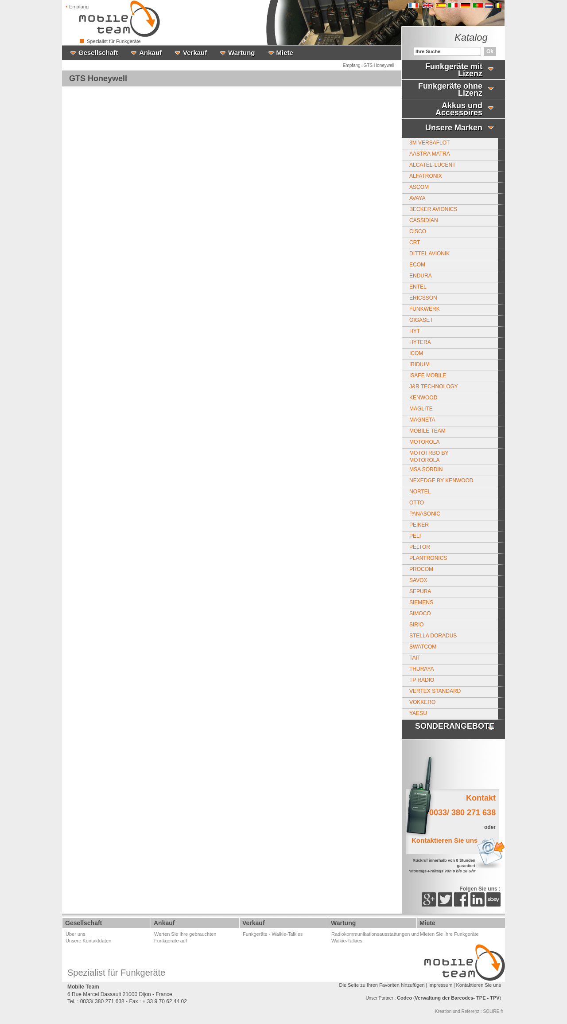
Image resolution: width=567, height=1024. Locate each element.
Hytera (420, 342)
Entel (418, 287)
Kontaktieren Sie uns (478, 985)
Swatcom (422, 647)
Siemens (421, 602)
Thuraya (421, 669)
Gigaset (421, 320)
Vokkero (422, 702)
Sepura (420, 591)
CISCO (417, 231)
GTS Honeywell (379, 65)
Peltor (419, 547)
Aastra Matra (429, 154)
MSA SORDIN (426, 469)
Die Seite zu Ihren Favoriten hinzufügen (382, 985)
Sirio (416, 624)
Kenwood (423, 398)
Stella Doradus (433, 636)
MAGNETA (422, 420)
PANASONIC (424, 514)
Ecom (417, 265)
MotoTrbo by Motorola (428, 456)
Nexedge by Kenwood (441, 480)
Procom (421, 569)
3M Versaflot (429, 143)
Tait (414, 658)
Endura (420, 276)
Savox (418, 580)
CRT (414, 242)
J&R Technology (433, 386)
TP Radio (421, 680)
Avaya (417, 198)
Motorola (424, 442)
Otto (416, 503)
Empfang (77, 6)
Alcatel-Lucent (432, 165)
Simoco (420, 613)
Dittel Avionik (429, 253)
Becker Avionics (433, 209)
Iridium (419, 364)
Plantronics (428, 558)
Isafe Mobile (427, 375)
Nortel (420, 492)
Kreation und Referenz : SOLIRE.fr (469, 1011)
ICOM (416, 353)
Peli (415, 536)
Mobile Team (427, 431)
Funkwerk (424, 309)
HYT (414, 331)
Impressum (440, 985)
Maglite (421, 409)
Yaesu (418, 713)
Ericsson (423, 298)
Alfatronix (425, 176)
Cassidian (423, 220)
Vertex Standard (435, 691)
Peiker (419, 525)
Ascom (419, 187)
